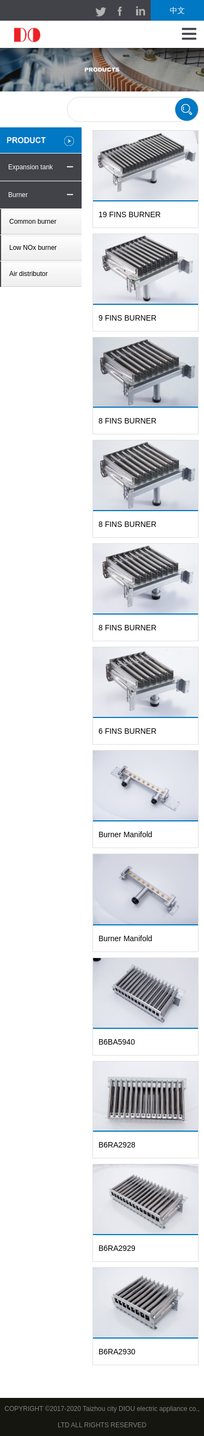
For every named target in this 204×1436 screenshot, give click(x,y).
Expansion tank (30, 167)
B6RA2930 (116, 1351)
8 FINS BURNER (127, 420)
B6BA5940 (116, 1042)
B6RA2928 (116, 1144)
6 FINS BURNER (127, 731)
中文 (177, 10)
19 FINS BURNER (129, 214)
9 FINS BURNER (127, 318)
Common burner (33, 221)
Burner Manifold (125, 834)
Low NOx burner (33, 247)
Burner (18, 195)
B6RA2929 (116, 1248)
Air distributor (28, 274)
